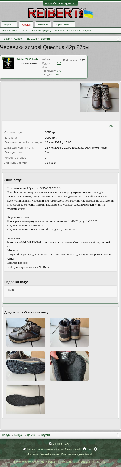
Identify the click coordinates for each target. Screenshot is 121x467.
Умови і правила (49, 454)
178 (59, 71)
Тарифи (59, 30)
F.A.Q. (24, 30)
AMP (112, 125)
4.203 (82, 60)
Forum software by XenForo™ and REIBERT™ (60, 462)
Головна (84, 449)
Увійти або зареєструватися (60, 3)
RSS (95, 449)
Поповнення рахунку (79, 30)
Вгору (90, 449)
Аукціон (26, 24)
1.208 (56, 74)
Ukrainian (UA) (61, 443)
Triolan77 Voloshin (28, 59)
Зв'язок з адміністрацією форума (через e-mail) (54, 449)
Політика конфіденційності (76, 454)
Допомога (32, 454)
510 (59, 63)
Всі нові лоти (9, 30)
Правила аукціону (41, 30)
